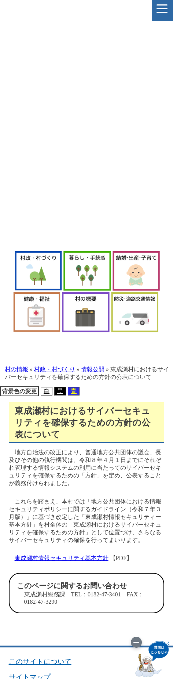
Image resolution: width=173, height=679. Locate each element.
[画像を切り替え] (136, 642)
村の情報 (16, 369)
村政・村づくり (54, 369)
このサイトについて (40, 661)
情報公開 (92, 369)
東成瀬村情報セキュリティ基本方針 (61, 558)
